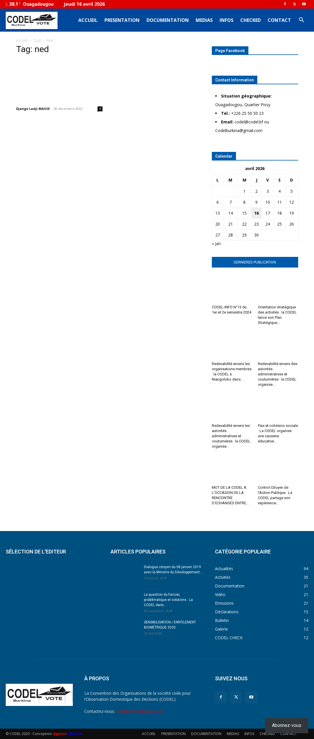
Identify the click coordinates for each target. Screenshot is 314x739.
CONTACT (279, 20)
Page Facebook (230, 50)
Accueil (22, 40)
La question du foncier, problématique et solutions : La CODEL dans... (168, 600)
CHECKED (250, 20)
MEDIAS (204, 20)
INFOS (226, 20)
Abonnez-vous (286, 725)
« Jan (216, 243)
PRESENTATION (122, 20)
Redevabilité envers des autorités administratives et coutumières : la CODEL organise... (277, 374)
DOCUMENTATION (167, 20)
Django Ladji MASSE (33, 108)
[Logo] (32, 20)
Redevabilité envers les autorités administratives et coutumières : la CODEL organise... (231, 435)
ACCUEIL (88, 20)
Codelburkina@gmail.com (139, 711)
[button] (301, 20)
